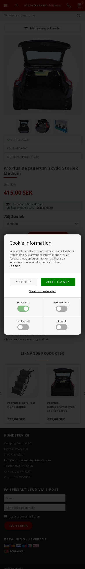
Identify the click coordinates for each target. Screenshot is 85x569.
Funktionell (23, 325)
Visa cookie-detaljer (42, 291)
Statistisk (61, 325)
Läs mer (15, 266)
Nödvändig (23, 306)
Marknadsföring (61, 306)
